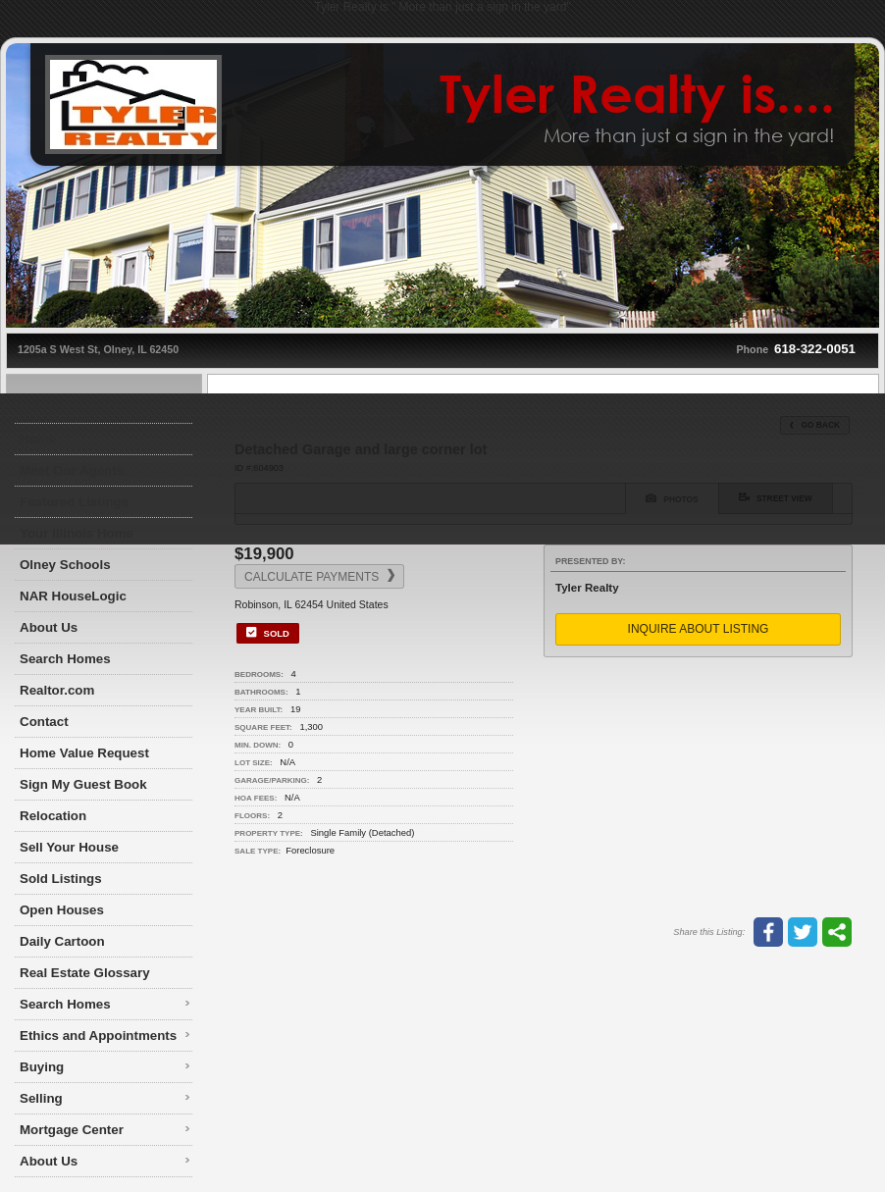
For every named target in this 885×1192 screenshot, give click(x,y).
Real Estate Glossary (85, 972)
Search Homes (65, 658)
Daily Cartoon (62, 941)
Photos (672, 498)
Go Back (815, 425)
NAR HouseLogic (73, 596)
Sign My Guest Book (83, 784)
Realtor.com (57, 690)
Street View (775, 497)
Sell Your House (69, 847)
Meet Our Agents (72, 470)
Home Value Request (84, 753)
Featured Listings (74, 501)
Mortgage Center (72, 1129)
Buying (42, 1067)
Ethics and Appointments (98, 1035)
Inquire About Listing (698, 629)
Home (38, 439)
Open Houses (62, 910)
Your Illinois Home (76, 533)
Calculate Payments (319, 576)
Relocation (53, 815)
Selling (41, 1098)
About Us (49, 627)
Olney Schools (65, 564)
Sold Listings (61, 878)
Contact (44, 721)
